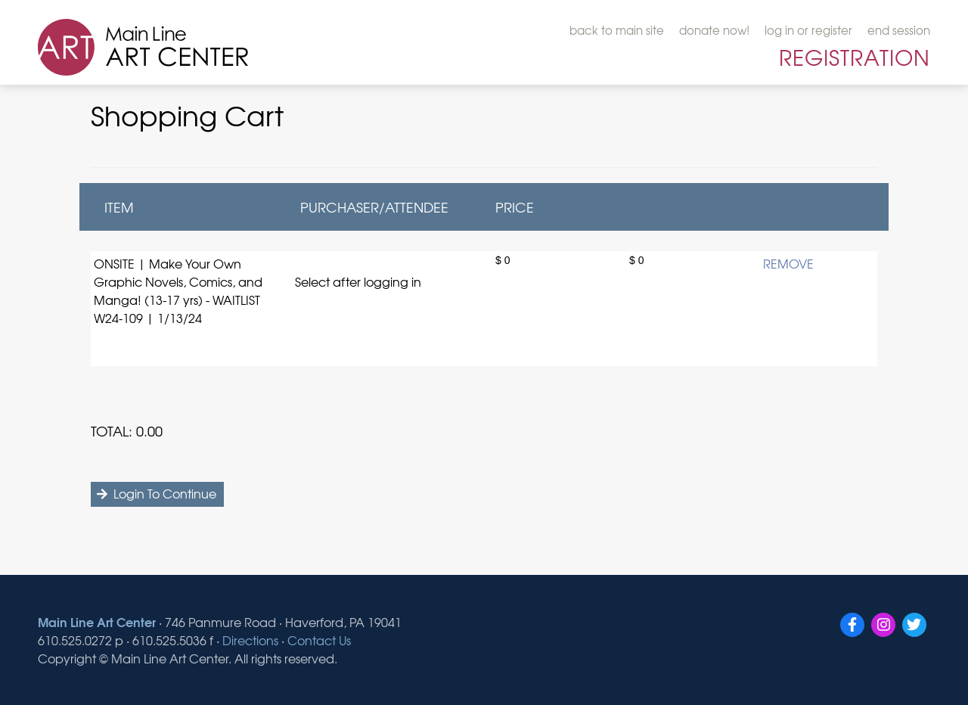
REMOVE (788, 263)
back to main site (616, 30)
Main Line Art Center (97, 621)
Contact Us (319, 640)
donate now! (714, 30)
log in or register (808, 30)
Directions (250, 640)
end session (898, 30)
